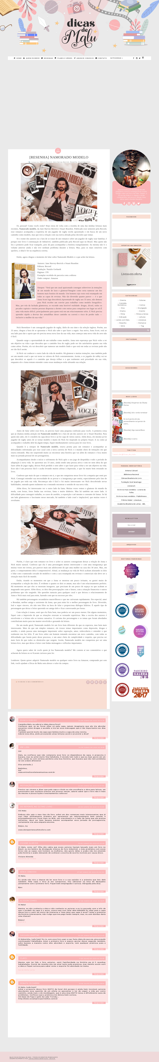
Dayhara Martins (29, 935)
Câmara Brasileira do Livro (131, 478)
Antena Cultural (131, 471)
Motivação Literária (31, 785)
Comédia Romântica (122, 304)
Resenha (73, 162)
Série (123, 326)
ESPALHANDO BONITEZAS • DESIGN (42, 1058)
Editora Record (46, 162)
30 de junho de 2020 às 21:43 (91, 935)
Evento (142, 311)
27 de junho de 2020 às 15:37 (91, 901)
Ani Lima (24, 747)
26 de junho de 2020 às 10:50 (91, 807)
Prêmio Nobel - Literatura (131, 500)
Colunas (142, 300)
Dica (123, 308)
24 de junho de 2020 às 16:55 (91, 747)
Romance (142, 323)
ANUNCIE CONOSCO (84, 58)
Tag (142, 326)
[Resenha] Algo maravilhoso (134, 430)
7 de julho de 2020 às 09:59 (91, 958)
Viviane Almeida (29, 843)
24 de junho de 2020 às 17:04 (91, 786)
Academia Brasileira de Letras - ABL (131, 504)
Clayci (23, 958)
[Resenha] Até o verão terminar (135, 413)
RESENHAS (47, 58)
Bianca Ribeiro (28, 720)
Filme (123, 314)
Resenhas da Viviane (27, 859)
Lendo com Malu (122, 320)
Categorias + (116, 58)
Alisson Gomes (28, 901)
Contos (142, 305)
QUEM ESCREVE (31, 58)
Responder (99, 738)
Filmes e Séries (63, 58)
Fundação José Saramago (131, 482)
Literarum (131, 486)
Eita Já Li (22, 922)
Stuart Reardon (84, 162)
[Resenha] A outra (130, 439)
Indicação (123, 317)
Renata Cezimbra (29, 983)
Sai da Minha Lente (26, 970)
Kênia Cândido (28, 872)
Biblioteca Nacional (131, 474)
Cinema (123, 300)
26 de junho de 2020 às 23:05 (91, 843)
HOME (18, 58)
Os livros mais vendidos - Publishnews (131, 496)
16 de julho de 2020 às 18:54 (91, 983)
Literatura (142, 320)
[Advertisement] (79, 78)
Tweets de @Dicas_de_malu (124, 454)
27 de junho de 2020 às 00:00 (90, 872)
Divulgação (142, 308)
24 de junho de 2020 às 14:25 (91, 720)
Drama (122, 311)
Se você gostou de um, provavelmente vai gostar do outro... (134, 421)
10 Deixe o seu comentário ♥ (30, 682)
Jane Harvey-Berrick (61, 162)
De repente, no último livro (36, 807)
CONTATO (101, 58)
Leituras (142, 317)
